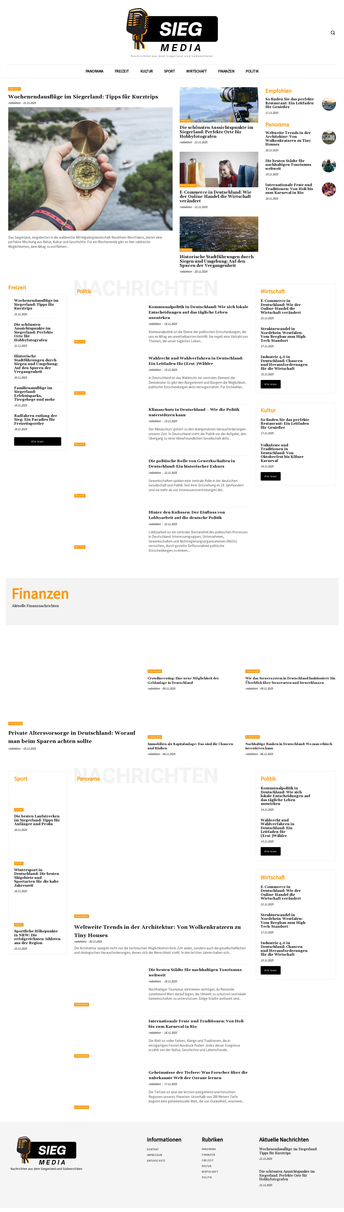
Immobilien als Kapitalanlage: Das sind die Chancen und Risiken (189, 750)
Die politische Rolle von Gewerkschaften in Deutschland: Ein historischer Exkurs (195, 466)
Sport (19, 814)
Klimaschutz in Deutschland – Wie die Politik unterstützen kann (198, 412)
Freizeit (14, 88)
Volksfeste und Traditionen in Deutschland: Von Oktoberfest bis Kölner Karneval (282, 453)
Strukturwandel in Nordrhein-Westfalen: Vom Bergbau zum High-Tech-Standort (284, 335)
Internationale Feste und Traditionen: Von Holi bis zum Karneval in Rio (289, 189)
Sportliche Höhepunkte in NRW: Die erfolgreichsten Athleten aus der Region (37, 942)
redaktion (14, 111)
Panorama (81, 920)
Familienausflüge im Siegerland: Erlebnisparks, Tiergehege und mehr (34, 394)
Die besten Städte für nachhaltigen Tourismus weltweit (288, 165)
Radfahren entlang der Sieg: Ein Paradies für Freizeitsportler (35, 420)
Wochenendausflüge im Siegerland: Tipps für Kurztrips (89, 100)
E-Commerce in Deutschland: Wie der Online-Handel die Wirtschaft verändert (215, 197)
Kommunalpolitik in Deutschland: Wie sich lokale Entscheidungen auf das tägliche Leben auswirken (198, 312)
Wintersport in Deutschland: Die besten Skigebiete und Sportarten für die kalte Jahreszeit (36, 882)
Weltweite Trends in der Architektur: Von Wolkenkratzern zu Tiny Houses (288, 139)
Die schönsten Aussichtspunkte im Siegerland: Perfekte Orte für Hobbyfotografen (216, 132)
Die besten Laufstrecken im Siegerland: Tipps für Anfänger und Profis (37, 825)
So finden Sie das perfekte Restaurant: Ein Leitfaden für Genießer (289, 103)
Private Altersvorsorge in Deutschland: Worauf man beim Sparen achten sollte (70, 741)
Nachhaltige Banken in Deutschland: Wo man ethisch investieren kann (288, 750)
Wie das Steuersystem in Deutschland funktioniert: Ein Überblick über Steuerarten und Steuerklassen (285, 683)
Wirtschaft (188, 185)
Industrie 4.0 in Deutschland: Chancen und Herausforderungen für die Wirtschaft (284, 363)
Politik (80, 341)
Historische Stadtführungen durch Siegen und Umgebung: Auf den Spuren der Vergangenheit (217, 261)
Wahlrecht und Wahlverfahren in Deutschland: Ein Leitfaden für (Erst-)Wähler (191, 363)
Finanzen (15, 723)
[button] (332, 32)
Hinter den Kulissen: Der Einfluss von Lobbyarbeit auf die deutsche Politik (197, 515)
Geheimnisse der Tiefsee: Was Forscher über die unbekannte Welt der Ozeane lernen (194, 1082)
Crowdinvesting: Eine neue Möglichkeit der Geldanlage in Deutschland (190, 680)
